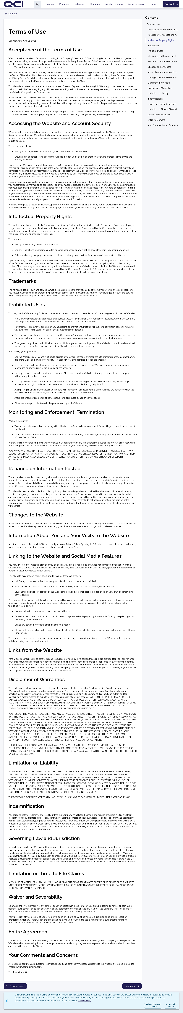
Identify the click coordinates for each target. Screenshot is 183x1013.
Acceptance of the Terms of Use (163, 29)
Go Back (10, 13)
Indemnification (155, 99)
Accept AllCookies (170, 1005)
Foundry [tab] (50, 4)
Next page (132, 986)
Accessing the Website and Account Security (163, 35)
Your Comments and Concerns (163, 125)
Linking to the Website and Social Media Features (163, 77)
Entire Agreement (156, 120)
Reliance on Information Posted (163, 61)
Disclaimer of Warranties (160, 88)
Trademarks (153, 45)
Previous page (14, 986)
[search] (37, 4)
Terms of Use (153, 24)
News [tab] (153, 4)
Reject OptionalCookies (153, 1005)
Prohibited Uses (155, 51)
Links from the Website (159, 83)
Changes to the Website (159, 67)
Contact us (171, 4)
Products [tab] (64, 4)
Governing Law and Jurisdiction (163, 104)
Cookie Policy (84, 1001)
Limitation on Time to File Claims (163, 109)
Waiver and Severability (159, 114)
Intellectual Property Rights (161, 40)
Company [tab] (95, 4)
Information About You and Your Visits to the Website (163, 72)
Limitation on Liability (158, 93)
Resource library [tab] (136, 4)
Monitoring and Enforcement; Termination (163, 56)
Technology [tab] (79, 4)
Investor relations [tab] (114, 4)
